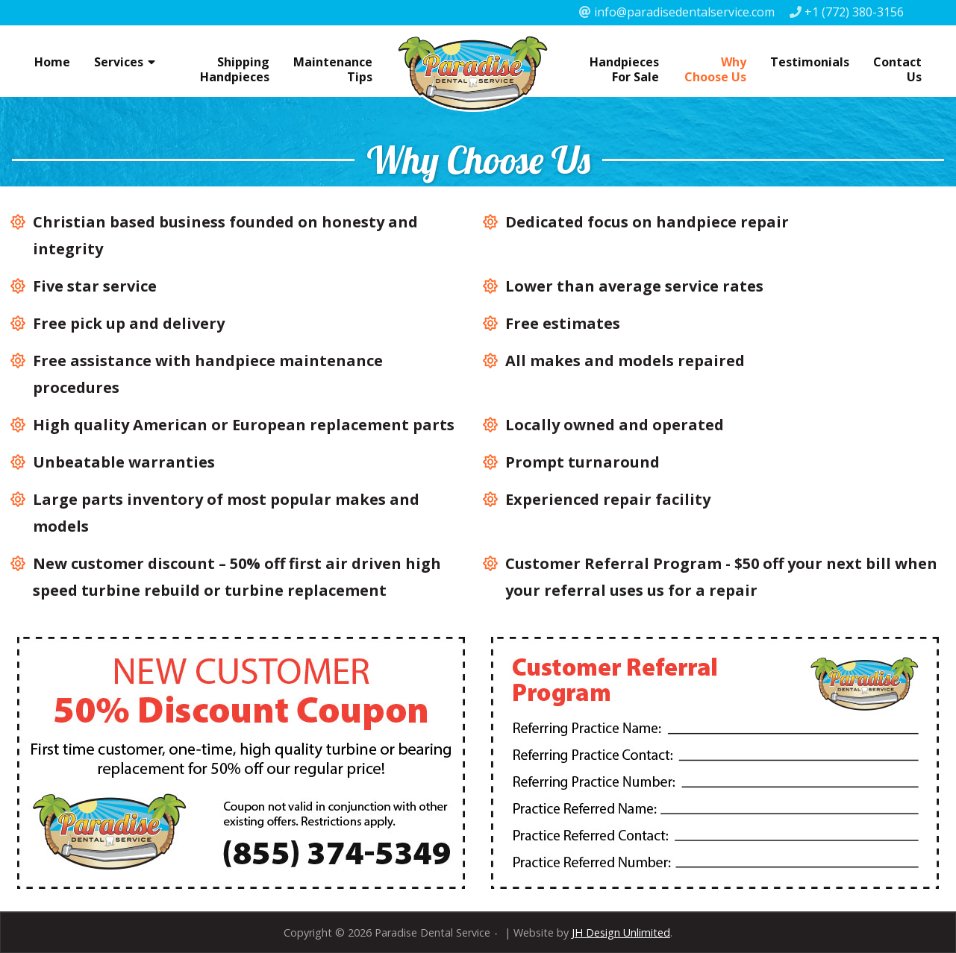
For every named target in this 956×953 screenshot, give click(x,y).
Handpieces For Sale (624, 69)
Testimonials (809, 62)
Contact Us (897, 69)
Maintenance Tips (332, 69)
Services (118, 62)
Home (52, 62)
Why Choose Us (715, 69)
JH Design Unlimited (621, 932)
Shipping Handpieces (234, 69)
